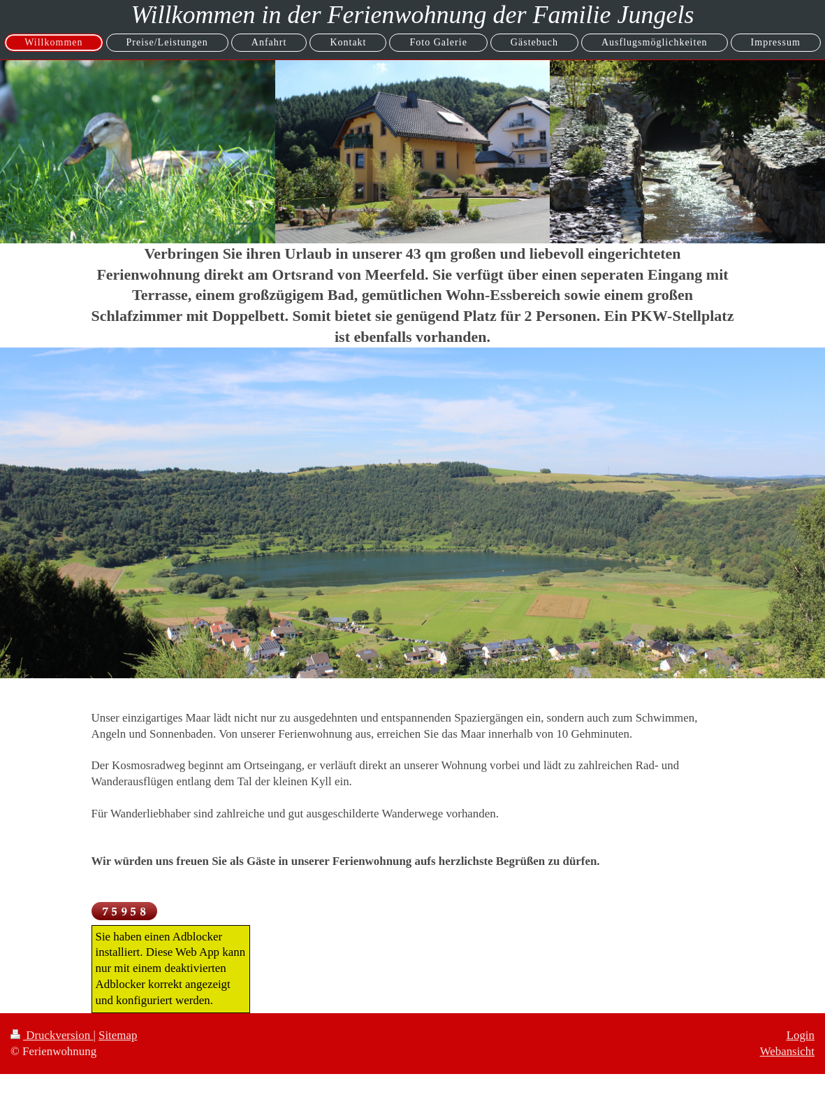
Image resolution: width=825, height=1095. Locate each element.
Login (801, 1035)
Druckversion (51, 1035)
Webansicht (787, 1051)
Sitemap (117, 1035)
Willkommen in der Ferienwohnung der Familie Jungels (412, 15)
